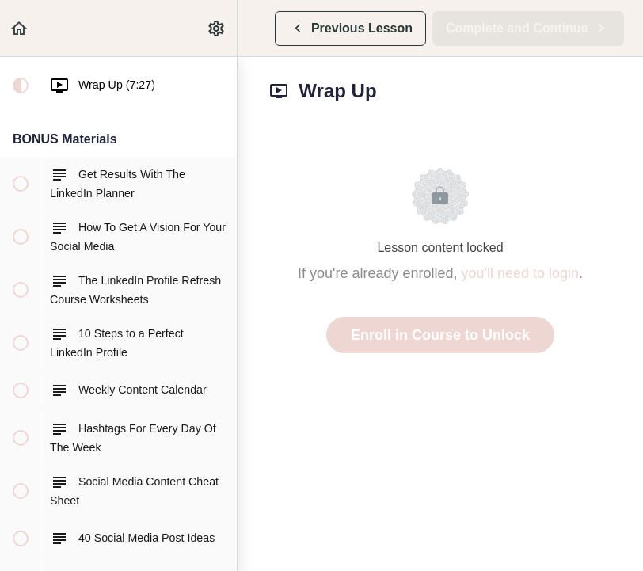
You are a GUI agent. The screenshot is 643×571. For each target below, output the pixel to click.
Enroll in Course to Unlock (440, 335)
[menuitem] (217, 28)
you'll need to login (521, 273)
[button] (20, 28)
